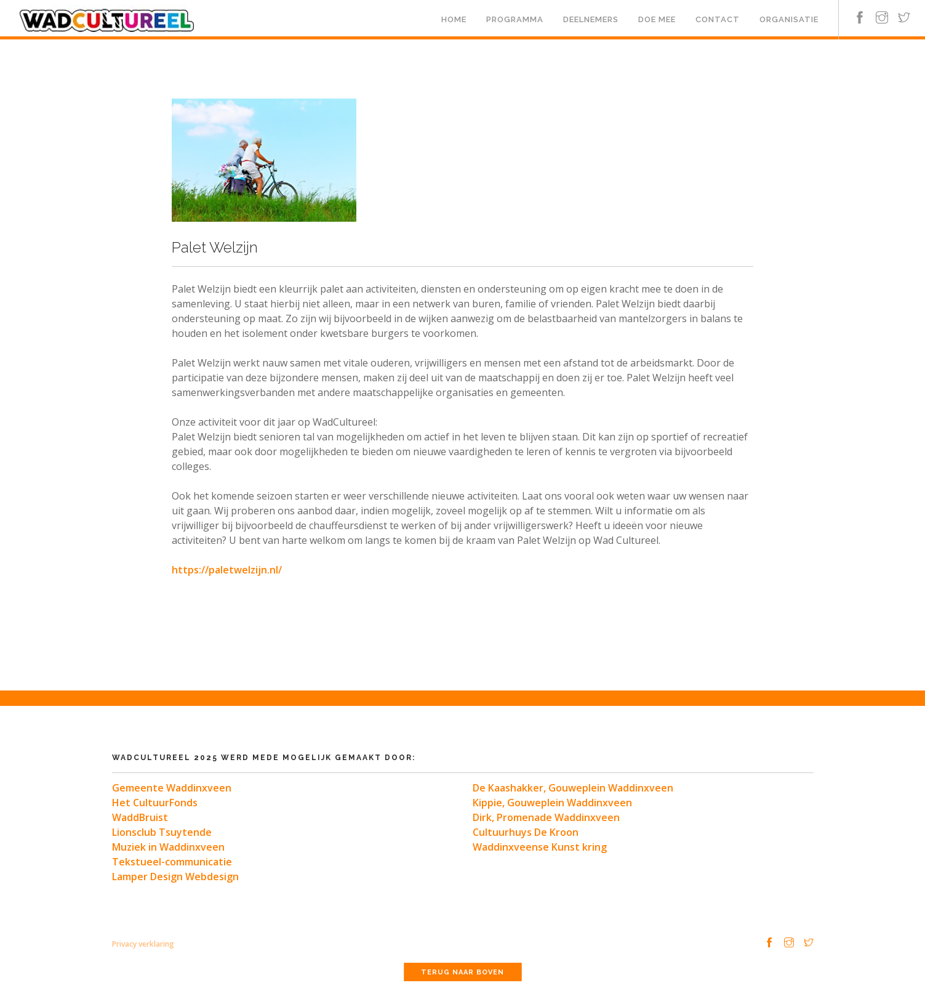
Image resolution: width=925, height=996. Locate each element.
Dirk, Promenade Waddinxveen (546, 817)
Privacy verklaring (143, 944)
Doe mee (657, 19)
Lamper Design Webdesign (175, 876)
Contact (717, 19)
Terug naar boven (462, 972)
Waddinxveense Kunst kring (540, 847)
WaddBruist (140, 817)
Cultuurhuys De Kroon (526, 832)
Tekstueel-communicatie (172, 861)
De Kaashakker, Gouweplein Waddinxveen (573, 788)
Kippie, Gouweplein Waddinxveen (552, 802)
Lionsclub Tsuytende (162, 832)
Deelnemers (591, 19)
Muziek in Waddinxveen (168, 847)
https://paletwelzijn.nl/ (227, 570)
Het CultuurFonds (155, 802)
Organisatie (789, 19)
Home (454, 19)
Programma (514, 19)
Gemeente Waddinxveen (171, 788)
